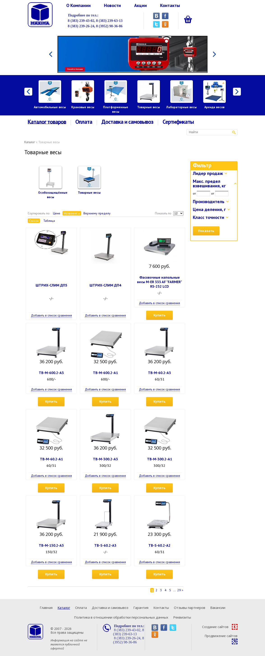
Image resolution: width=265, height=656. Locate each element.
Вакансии (217, 607)
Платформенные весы (115, 109)
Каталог (29, 142)
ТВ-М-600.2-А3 (51, 372)
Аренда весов (214, 107)
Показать (206, 231)
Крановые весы (82, 107)
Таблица (49, 221)
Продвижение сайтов (221, 639)
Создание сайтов (219, 627)
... (174, 590)
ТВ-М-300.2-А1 (159, 459)
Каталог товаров (47, 122)
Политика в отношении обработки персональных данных (121, 617)
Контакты (170, 5)
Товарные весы (148, 107)
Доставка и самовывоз (127, 122)
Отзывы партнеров (189, 607)
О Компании (78, 5)
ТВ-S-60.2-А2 (159, 545)
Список (34, 221)
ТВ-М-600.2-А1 (105, 372)
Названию (70, 213)
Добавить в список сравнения (51, 315)
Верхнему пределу (97, 213)
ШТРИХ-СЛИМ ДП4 (105, 285)
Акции (140, 5)
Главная (46, 607)
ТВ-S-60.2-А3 (105, 545)
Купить (159, 315)
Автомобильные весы (50, 107)
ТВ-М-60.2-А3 (159, 372)
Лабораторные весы (181, 107)
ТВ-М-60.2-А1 (51, 459)
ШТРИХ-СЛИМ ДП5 (51, 285)
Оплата (83, 122)
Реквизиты (182, 617)
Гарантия (140, 607)
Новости (112, 5)
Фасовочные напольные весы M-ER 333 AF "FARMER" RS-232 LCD (159, 282)
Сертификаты (178, 122)
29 (179, 590)
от (194, 193)
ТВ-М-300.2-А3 (105, 459)
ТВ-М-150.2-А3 (51, 545)
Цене (56, 213)
